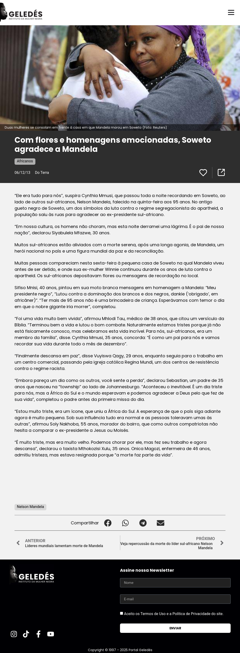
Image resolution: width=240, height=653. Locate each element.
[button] (107, 522)
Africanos (25, 161)
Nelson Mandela (30, 506)
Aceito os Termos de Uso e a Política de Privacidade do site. (174, 613)
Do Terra (42, 172)
